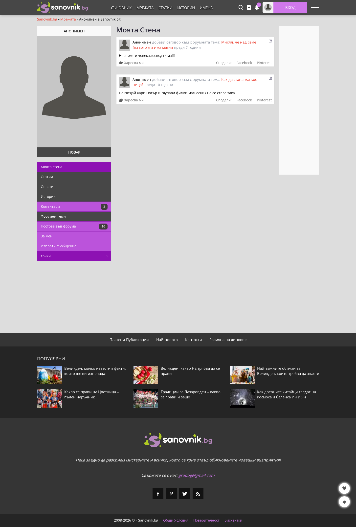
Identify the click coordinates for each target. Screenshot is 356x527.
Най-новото (167, 339)
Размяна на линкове (227, 339)
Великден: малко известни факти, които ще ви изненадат (95, 371)
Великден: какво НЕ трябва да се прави (190, 371)
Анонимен (142, 42)
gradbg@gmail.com (196, 475)
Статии (165, 7)
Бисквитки (233, 520)
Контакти (193, 339)
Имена (206, 7)
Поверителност (206, 520)
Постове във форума (74, 226)
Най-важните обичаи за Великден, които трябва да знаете (288, 371)
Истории (186, 7)
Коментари (74, 207)
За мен (46, 236)
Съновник (121, 7)
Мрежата (145, 7)
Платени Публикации (129, 339)
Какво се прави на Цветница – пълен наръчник (91, 394)
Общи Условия (175, 520)
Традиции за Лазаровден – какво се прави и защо (191, 394)
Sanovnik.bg (47, 19)
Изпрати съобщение (58, 246)
